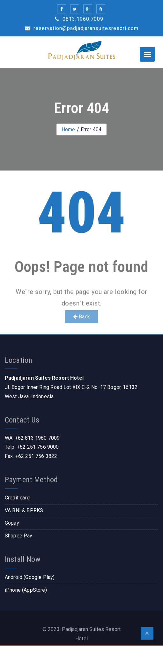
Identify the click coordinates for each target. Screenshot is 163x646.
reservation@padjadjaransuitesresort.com (81, 28)
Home (68, 129)
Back (81, 317)
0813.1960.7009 (79, 19)
